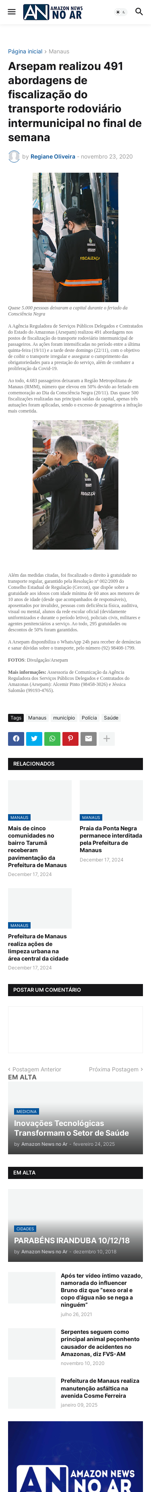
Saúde (111, 718)
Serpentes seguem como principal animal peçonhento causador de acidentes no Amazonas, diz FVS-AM (100, 1342)
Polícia (89, 718)
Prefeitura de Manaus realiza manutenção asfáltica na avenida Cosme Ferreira (100, 1388)
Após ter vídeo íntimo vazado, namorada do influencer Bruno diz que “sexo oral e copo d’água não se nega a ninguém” (102, 1290)
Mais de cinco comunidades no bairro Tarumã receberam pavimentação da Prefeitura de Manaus (37, 846)
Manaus (59, 52)
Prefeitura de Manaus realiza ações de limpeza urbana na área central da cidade (38, 947)
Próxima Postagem (114, 1069)
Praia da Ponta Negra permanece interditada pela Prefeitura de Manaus (111, 839)
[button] (11, 12)
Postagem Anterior (36, 1069)
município (64, 718)
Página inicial (25, 52)
